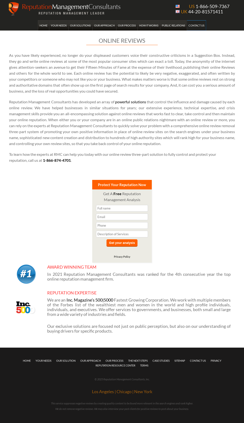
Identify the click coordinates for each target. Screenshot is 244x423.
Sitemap (179, 360)
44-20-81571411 (202, 11)
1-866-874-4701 (57, 160)
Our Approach (104, 25)
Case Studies (161, 360)
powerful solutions (130, 101)
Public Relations (173, 25)
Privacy (216, 360)
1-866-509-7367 (209, 6)
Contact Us (196, 25)
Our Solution (66, 360)
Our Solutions (80, 25)
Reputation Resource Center (115, 365)
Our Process (127, 25)
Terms (144, 365)
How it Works (148, 25)
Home (43, 25)
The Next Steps (138, 360)
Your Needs (59, 25)
